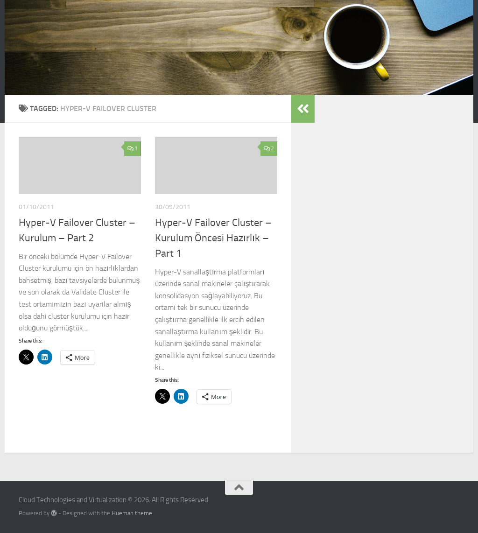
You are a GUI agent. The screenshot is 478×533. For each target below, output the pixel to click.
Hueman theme (132, 513)
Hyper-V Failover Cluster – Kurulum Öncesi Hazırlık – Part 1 (213, 238)
